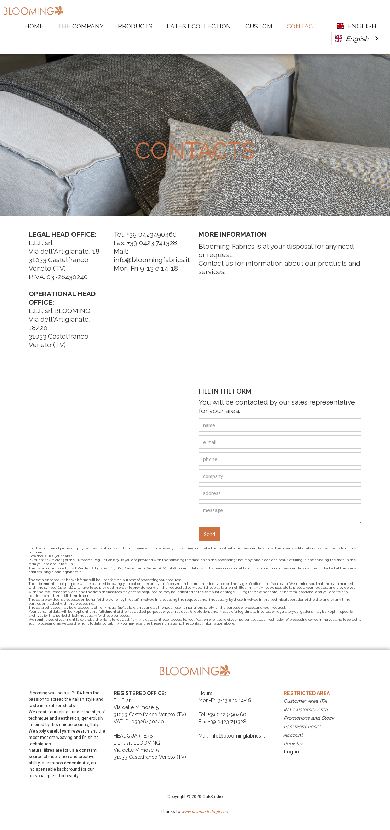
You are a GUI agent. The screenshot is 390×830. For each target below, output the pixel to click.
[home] (33, 9)
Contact (302, 26)
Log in (291, 752)
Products (135, 26)
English (351, 38)
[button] (357, 26)
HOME (34, 26)
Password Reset (302, 726)
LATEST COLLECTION (199, 26)
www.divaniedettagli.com (204, 811)
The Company (81, 26)
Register (293, 743)
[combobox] (357, 38)
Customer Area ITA (305, 701)
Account (293, 735)
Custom (259, 26)
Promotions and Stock (308, 718)
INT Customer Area (305, 709)
